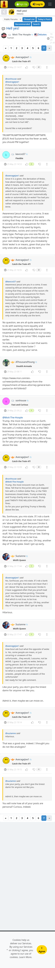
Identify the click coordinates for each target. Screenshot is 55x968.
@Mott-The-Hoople (12, 417)
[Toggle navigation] (50, 4)
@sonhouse (11, 78)
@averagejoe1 (12, 175)
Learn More (25, 957)
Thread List (29, 19)
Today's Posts (44, 19)
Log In (38, 4)
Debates (42, 34)
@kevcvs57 (10, 281)
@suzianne (10, 733)
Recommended (22, 24)
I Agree (42, 949)
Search (36, 24)
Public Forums (10, 19)
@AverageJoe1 (12, 81)
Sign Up (21, 4)
